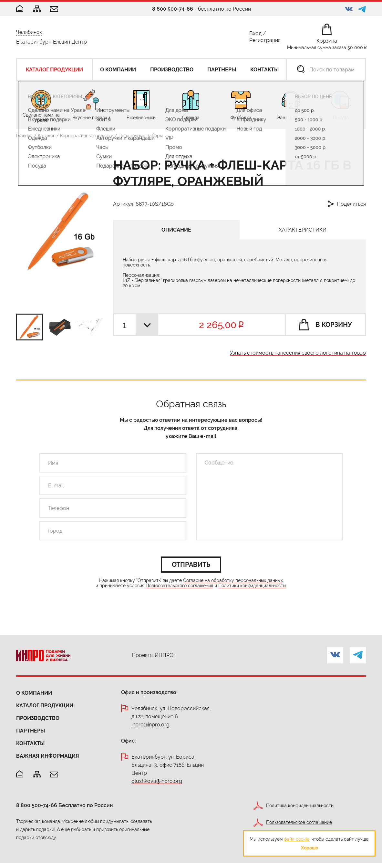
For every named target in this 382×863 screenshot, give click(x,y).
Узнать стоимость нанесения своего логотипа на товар (298, 353)
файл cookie (296, 839)
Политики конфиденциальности (252, 585)
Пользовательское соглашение (299, 822)
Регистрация (265, 41)
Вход (255, 34)
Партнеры (30, 731)
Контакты (30, 743)
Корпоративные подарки (86, 135)
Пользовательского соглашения (179, 585)
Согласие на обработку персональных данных (233, 580)
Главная (24, 135)
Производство (37, 718)
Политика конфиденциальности (300, 805)
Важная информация (47, 756)
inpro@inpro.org (150, 725)
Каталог (46, 135)
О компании (34, 693)
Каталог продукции (44, 705)
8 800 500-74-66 (172, 9)
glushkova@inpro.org (156, 781)
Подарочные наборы (141, 135)
